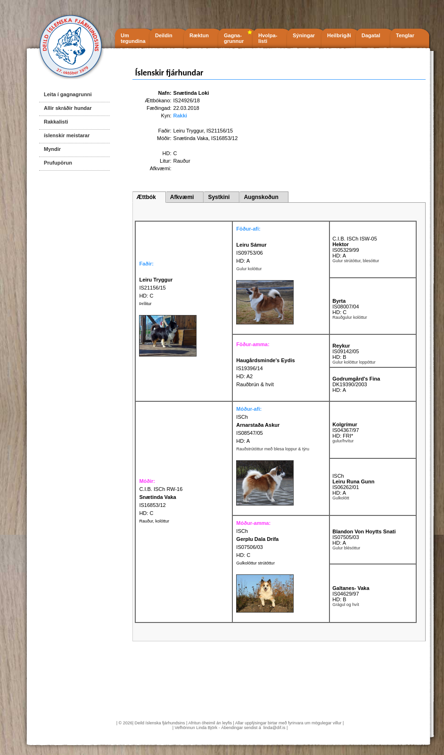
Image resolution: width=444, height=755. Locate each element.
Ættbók (146, 197)
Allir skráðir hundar (67, 108)
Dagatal (371, 35)
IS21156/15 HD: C (156, 288)
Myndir (52, 149)
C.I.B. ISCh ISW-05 (354, 238)
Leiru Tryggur (188, 130)
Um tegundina (133, 38)
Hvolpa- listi (267, 38)
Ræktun (199, 35)
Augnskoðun (261, 197)
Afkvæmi (182, 197)
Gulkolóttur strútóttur (255, 563)
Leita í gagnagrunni (67, 94)
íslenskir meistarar (67, 135)
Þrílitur (145, 303)
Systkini (219, 197)
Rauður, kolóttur (154, 521)
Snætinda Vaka (190, 138)
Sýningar (304, 35)
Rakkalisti (56, 121)
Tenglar (405, 35)
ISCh (241, 417)
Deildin (164, 35)
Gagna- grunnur (234, 38)
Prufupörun (58, 163)
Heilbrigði (339, 35)
